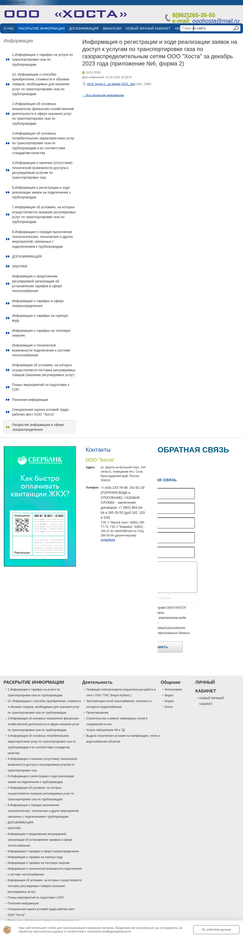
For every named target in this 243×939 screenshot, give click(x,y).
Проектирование (97, 712)
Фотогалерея (173, 689)
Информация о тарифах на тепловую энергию (41, 333)
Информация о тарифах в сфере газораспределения (38, 303)
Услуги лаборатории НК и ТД (105, 730)
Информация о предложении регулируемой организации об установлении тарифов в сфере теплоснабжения (37, 283)
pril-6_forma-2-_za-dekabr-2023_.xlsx (111, 84)
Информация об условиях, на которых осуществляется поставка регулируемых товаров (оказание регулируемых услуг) (44, 370)
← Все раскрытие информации (103, 95)
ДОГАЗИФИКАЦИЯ (84, 28)
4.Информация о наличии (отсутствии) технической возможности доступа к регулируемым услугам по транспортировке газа (42, 170)
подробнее (108, 539)
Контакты (98, 449)
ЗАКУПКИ (19, 266)
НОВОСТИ (183, 28)
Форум (169, 701)
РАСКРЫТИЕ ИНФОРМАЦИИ (42, 28)
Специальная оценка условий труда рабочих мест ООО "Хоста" (40, 412)
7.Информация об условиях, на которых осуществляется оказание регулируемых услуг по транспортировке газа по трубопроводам (44, 214)
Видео (169, 695)
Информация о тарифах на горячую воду (40, 318)
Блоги (169, 707)
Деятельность (97, 682)
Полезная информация (30, 400)
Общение (170, 682)
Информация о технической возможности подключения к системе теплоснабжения (41, 350)
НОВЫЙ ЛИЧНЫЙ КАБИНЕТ (148, 28)
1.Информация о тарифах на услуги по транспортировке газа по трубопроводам (42, 59)
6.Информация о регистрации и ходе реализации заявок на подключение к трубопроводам (41, 192)
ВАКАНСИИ (112, 28)
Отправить (157, 647)
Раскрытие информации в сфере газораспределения (38, 427)
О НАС (9, 28)
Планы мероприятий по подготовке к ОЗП (40, 387)
